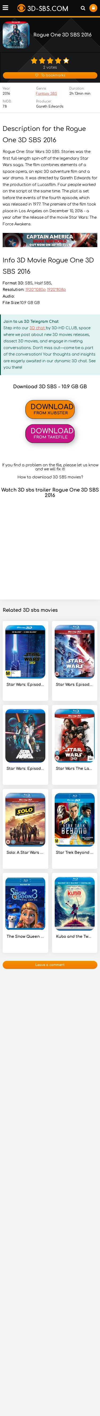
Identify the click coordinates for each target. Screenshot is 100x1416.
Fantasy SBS (46, 94)
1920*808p (56, 290)
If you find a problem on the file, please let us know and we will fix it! (50, 467)
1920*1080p (35, 290)
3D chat (38, 328)
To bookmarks (50, 75)
